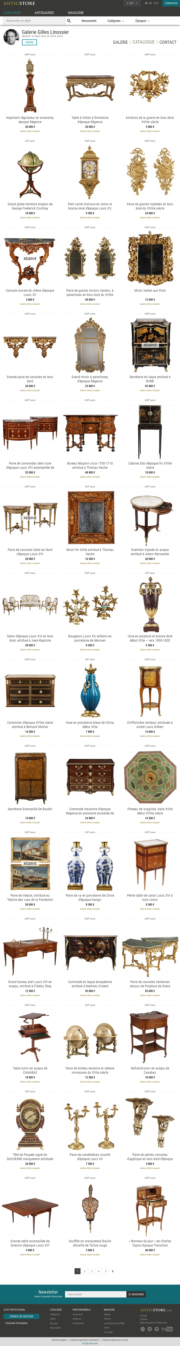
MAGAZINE (76, 12)
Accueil (143, 1315)
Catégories (55, 1314)
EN (150, 3)
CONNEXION (171, 3)
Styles (53, 1318)
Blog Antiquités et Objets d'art (153, 1322)
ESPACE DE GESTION (21, 1316)
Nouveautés (89, 21)
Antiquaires (78, 1314)
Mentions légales (59, 1339)
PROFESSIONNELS (82, 1309)
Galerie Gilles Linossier (30, 131)
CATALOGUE (12, 12)
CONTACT (167, 42)
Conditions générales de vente (115, 1339)
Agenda (107, 1314)
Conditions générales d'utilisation (84, 1339)
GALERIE (119, 42)
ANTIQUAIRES (44, 12)
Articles (107, 1318)
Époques (54, 1323)
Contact (143, 1319)
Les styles (108, 1332)
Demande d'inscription (17, 1323)
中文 (155, 3)
